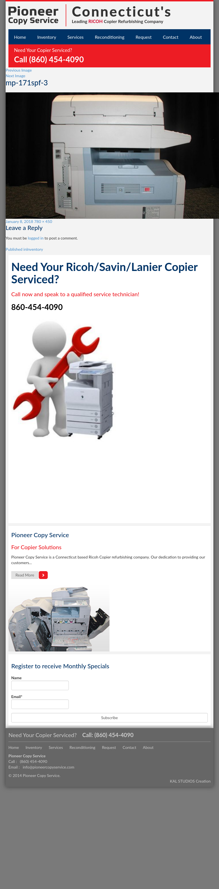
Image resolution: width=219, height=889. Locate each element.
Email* (40, 701)
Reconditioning (109, 37)
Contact (170, 37)
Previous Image (19, 70)
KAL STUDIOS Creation (190, 781)
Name (40, 682)
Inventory (46, 37)
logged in (36, 238)
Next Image (15, 75)
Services (75, 37)
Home (20, 37)
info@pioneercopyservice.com (48, 767)
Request (144, 37)
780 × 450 (43, 221)
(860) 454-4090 (113, 734)
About (196, 37)
